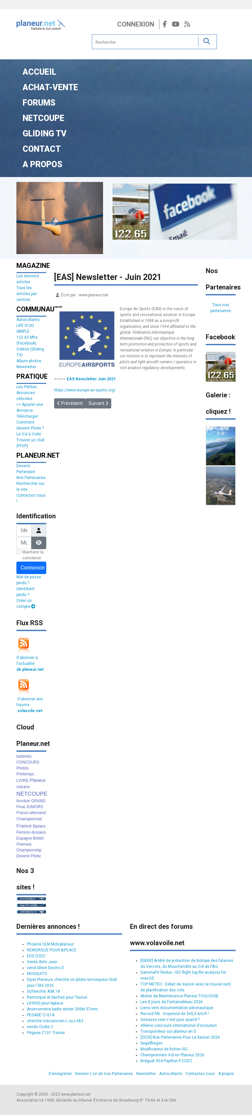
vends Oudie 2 (40, 1027)
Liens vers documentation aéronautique (176, 1007)
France (24, 825)
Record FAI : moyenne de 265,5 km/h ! (174, 1013)
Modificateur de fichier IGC (164, 1049)
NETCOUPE (31, 794)
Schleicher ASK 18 (43, 991)
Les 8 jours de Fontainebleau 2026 (171, 1002)
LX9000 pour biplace (45, 1003)
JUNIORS (34, 807)
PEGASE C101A (40, 1015)
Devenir (23, 856)
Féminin (23, 832)
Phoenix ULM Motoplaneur (50, 944)
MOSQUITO (37, 973)
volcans (23, 787)
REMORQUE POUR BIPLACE (51, 950)
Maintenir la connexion (33, 555)
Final (20, 807)
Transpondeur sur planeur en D (168, 1031)
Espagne (24, 838)
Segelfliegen (151, 1043)
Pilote (36, 856)
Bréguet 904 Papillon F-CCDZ (166, 1061)
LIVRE (22, 780)
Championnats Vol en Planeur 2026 (172, 1055)
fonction (23, 801)
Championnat (29, 818)
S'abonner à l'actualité (30, 663)
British (38, 838)
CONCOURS (27, 762)
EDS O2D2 (36, 956)
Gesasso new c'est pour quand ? (170, 1019)
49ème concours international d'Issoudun (178, 1025)
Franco (22, 812)
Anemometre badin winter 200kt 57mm (62, 1009)
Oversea (23, 844)
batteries (24, 756)
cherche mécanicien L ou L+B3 (55, 1021)
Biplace (39, 826)
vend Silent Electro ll (45, 968)
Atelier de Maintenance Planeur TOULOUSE (179, 996)
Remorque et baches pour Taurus (57, 997)
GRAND (38, 801)
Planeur (38, 780)
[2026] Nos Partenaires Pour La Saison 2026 (180, 1037)
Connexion (135, 24)
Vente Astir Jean (42, 962)
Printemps (25, 774)
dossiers (39, 832)
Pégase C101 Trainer (46, 1032)
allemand (38, 812)
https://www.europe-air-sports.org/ (85, 390)
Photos (22, 768)
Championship (29, 850)
